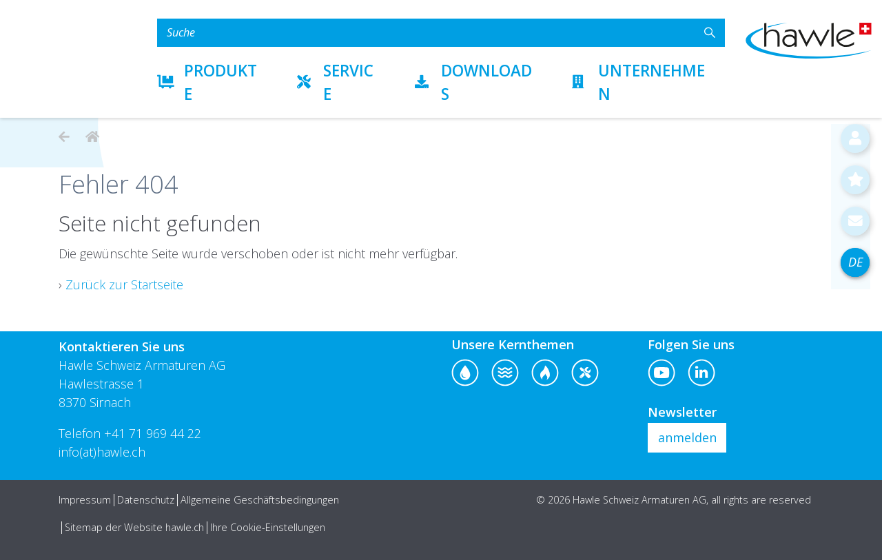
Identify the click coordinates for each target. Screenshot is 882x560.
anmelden (687, 437)
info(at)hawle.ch (102, 452)
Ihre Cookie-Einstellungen (267, 527)
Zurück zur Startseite (124, 284)
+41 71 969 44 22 (152, 433)
